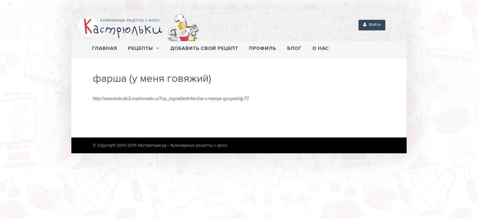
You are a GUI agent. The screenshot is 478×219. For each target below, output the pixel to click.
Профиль (262, 48)
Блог (294, 48)
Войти (372, 24)
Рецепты (143, 48)
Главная (104, 48)
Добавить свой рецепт (204, 48)
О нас (320, 48)
